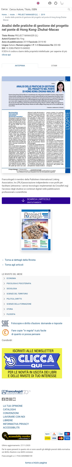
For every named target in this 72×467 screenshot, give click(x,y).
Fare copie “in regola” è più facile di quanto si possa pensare (28, 332)
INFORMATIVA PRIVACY (16, 424)
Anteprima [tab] (20, 66)
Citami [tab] (54, 66)
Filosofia (11, 314)
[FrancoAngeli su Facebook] (3, 399)
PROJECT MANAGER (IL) (28, 15)
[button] (37, 3)
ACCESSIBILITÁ (11, 427)
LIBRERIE (8, 420)
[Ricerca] (69, 9)
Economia (11, 278)
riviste (12, 15)
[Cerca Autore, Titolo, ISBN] (38, 9)
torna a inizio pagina (36, 462)
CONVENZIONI (11, 413)
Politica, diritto (14, 299)
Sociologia (12, 289)
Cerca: (4, 9)
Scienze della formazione (19, 304)
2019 (43, 15)
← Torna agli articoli (12, 264)
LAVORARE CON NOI (14, 416)
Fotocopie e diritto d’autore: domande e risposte (36, 323)
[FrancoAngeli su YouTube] (14, 399)
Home (4, 15)
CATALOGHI (9, 409)
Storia (10, 309)
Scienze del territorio (17, 294)
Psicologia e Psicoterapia (19, 283)
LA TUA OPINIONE (13, 405)
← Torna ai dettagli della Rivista (19, 260)
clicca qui (6, 54)
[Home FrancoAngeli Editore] (12, 3)
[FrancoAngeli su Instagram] (10, 399)
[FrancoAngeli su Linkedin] (6, 399)
